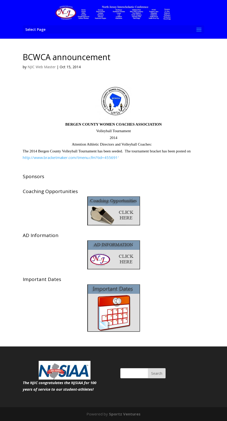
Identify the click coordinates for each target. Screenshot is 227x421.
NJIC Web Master (42, 66)
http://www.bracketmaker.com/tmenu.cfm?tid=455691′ (71, 157)
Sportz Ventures (125, 413)
